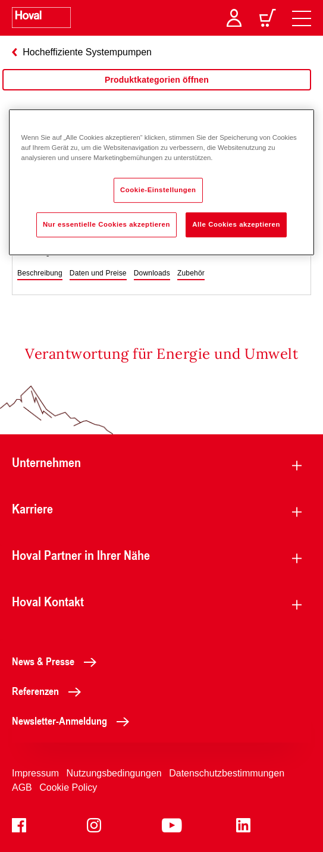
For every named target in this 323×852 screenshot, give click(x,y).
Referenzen (49, 690)
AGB (22, 787)
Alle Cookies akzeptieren (236, 224)
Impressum (35, 773)
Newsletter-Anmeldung (74, 720)
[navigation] (301, 18)
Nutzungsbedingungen (114, 773)
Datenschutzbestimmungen (226, 773)
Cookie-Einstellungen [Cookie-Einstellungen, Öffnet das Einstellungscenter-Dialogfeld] (158, 189)
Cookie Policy (68, 787)
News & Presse (57, 661)
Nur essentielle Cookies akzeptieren (106, 224)
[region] (156, 91)
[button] (39, 273)
